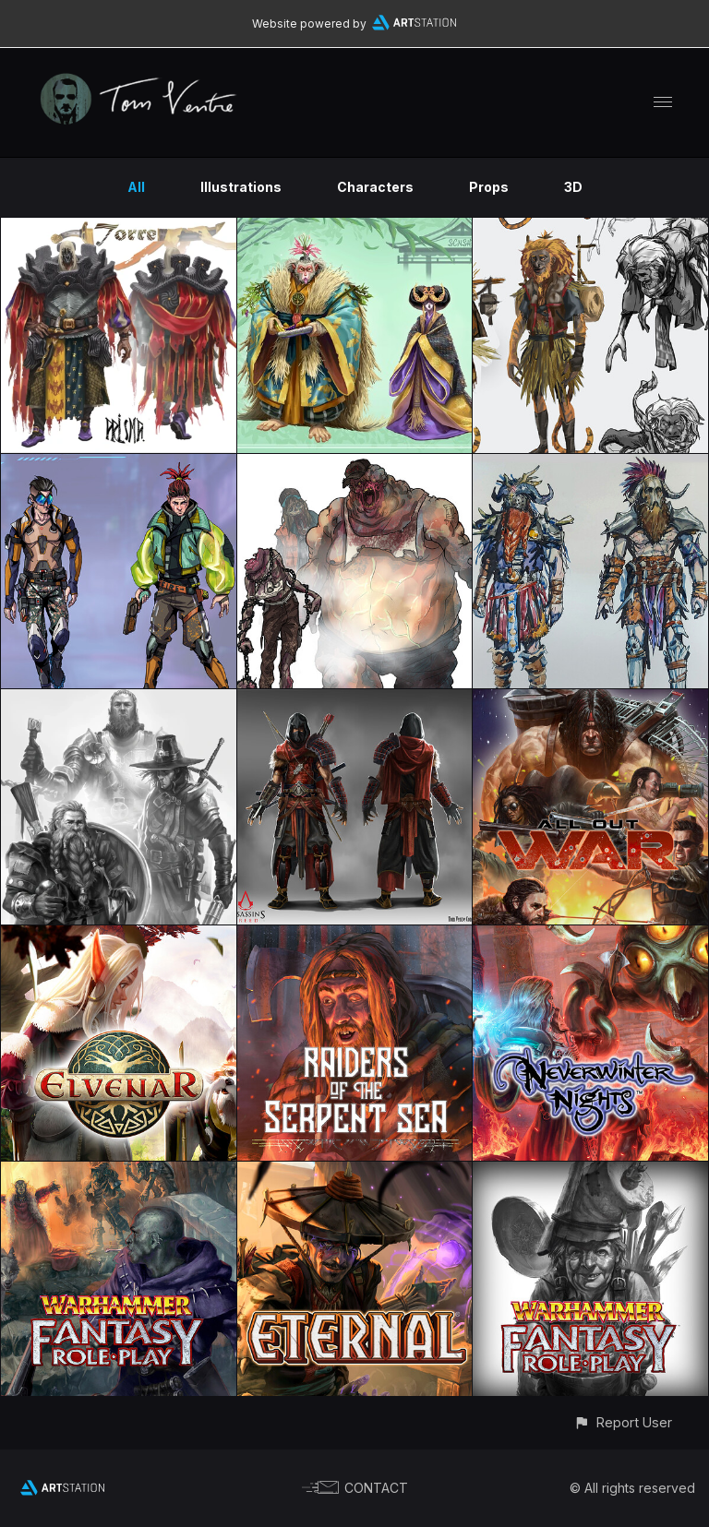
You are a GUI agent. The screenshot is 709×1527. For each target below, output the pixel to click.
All (136, 187)
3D (573, 187)
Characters (375, 187)
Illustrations (241, 187)
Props (489, 187)
